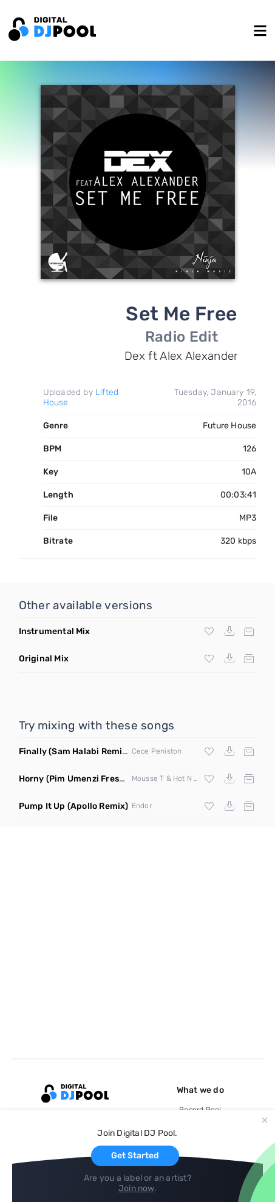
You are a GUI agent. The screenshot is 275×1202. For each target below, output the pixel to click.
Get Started (135, 1155)
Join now (136, 1188)
